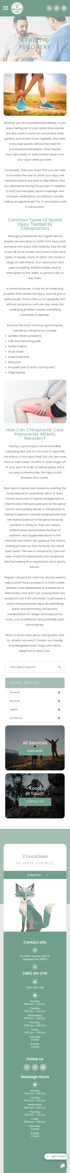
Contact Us (35, 801)
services (15, 701)
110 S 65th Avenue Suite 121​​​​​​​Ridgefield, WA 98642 (35, 957)
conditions (16, 718)
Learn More (35, 751)
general (14, 692)
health (14, 709)
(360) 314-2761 (35, 973)
